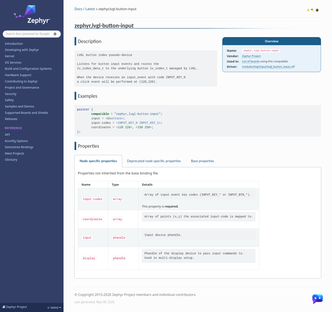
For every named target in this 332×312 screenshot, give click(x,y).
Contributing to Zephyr (21, 81)
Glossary (11, 159)
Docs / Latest (85, 9)
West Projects (14, 153)
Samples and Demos (19, 106)
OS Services (13, 62)
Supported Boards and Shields (26, 113)
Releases (11, 119)
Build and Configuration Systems (28, 69)
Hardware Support (18, 75)
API (7, 134)
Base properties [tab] (202, 161)
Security (10, 94)
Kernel (9, 56)
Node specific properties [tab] (98, 161)
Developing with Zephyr (22, 50)
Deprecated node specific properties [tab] (154, 161)
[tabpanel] (197, 223)
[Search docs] (32, 34)
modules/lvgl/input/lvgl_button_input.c (267, 66)
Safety (9, 100)
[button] (55, 34)
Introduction (14, 44)
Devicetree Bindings (19, 147)
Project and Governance (22, 87)
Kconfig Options (16, 141)
